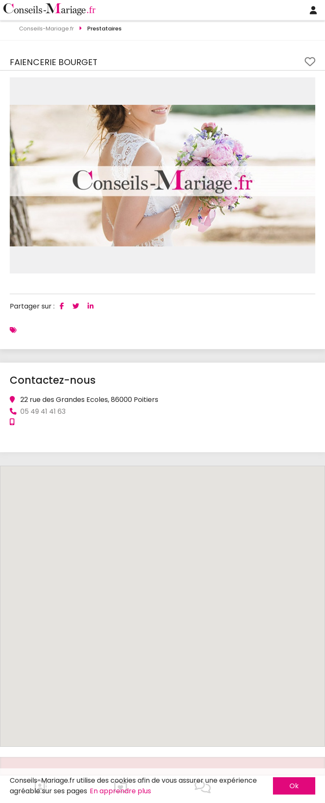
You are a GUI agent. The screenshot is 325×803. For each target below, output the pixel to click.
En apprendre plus (120, 791)
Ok (294, 786)
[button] (307, 85)
